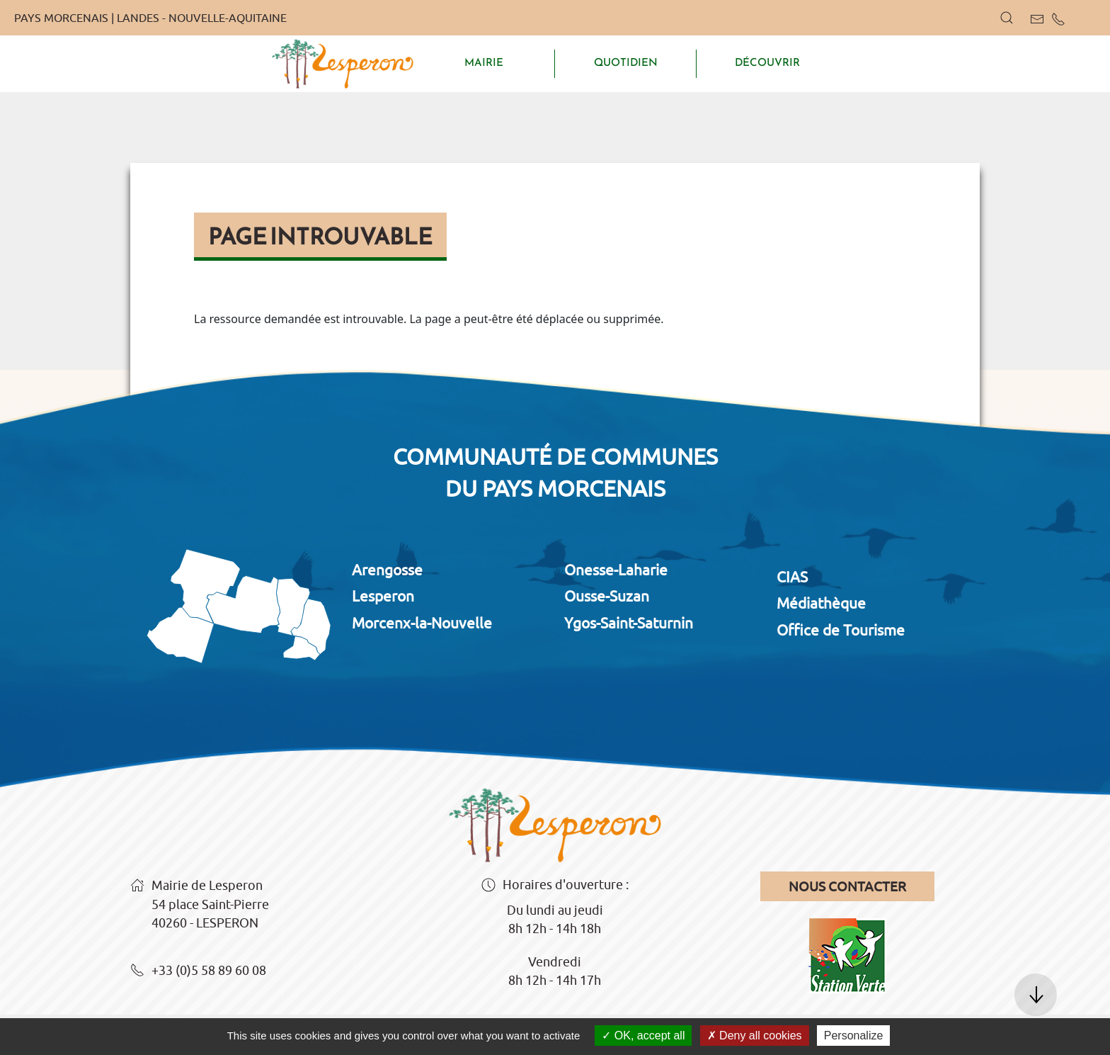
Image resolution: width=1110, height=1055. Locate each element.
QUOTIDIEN (626, 62)
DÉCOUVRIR (767, 62)
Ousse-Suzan (606, 595)
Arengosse (387, 569)
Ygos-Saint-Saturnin (628, 622)
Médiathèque (821, 602)
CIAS (792, 576)
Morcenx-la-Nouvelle (422, 622)
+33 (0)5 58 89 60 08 (198, 971)
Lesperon (383, 595)
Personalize (853, 1035)
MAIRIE (483, 62)
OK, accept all (643, 1035)
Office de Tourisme (841, 629)
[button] (1007, 18)
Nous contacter (847, 886)
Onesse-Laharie (616, 569)
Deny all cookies (754, 1035)
